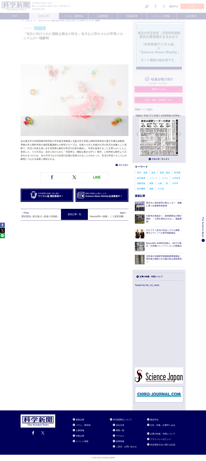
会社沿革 (120, 425)
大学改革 (176, 178)
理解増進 (141, 183)
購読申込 (154, 419)
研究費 (177, 172)
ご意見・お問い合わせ (126, 446)
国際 (151, 183)
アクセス (120, 436)
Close (58, 415)
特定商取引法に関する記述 (162, 444)
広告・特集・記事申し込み (162, 425)
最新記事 (80, 419)
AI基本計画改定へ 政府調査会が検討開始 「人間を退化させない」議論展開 (164, 219)
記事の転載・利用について (151, 276)
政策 (153, 172)
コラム (165, 178)
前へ (137, 136)
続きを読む (123, 165)
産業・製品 (165, 172)
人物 (160, 183)
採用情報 (120, 441)
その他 (161, 188)
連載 (151, 188)
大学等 (175, 183)
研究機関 (141, 188)
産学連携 (141, 178)
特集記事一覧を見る (160, 159)
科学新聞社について (122, 419)
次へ (180, 136)
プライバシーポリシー (160, 439)
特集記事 (80, 436)
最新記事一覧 (74, 214)
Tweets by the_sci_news (147, 285)
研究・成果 (142, 172)
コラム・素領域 (83, 425)
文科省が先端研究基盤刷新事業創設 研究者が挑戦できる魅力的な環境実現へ (164, 259)
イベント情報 (82, 441)
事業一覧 (120, 430)
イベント (153, 178)
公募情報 (80, 430)
